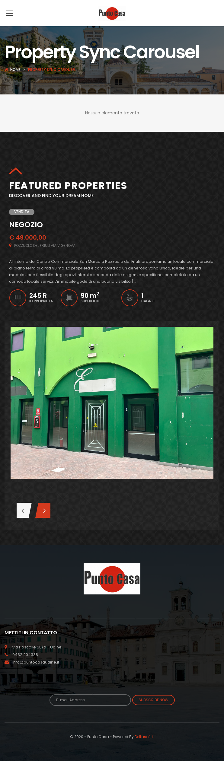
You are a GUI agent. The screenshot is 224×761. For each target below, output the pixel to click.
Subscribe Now (153, 709)
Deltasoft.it (144, 745)
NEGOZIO (26, 233)
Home (15, 78)
